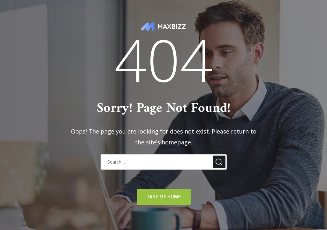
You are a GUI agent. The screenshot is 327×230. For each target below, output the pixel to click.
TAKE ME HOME (164, 196)
